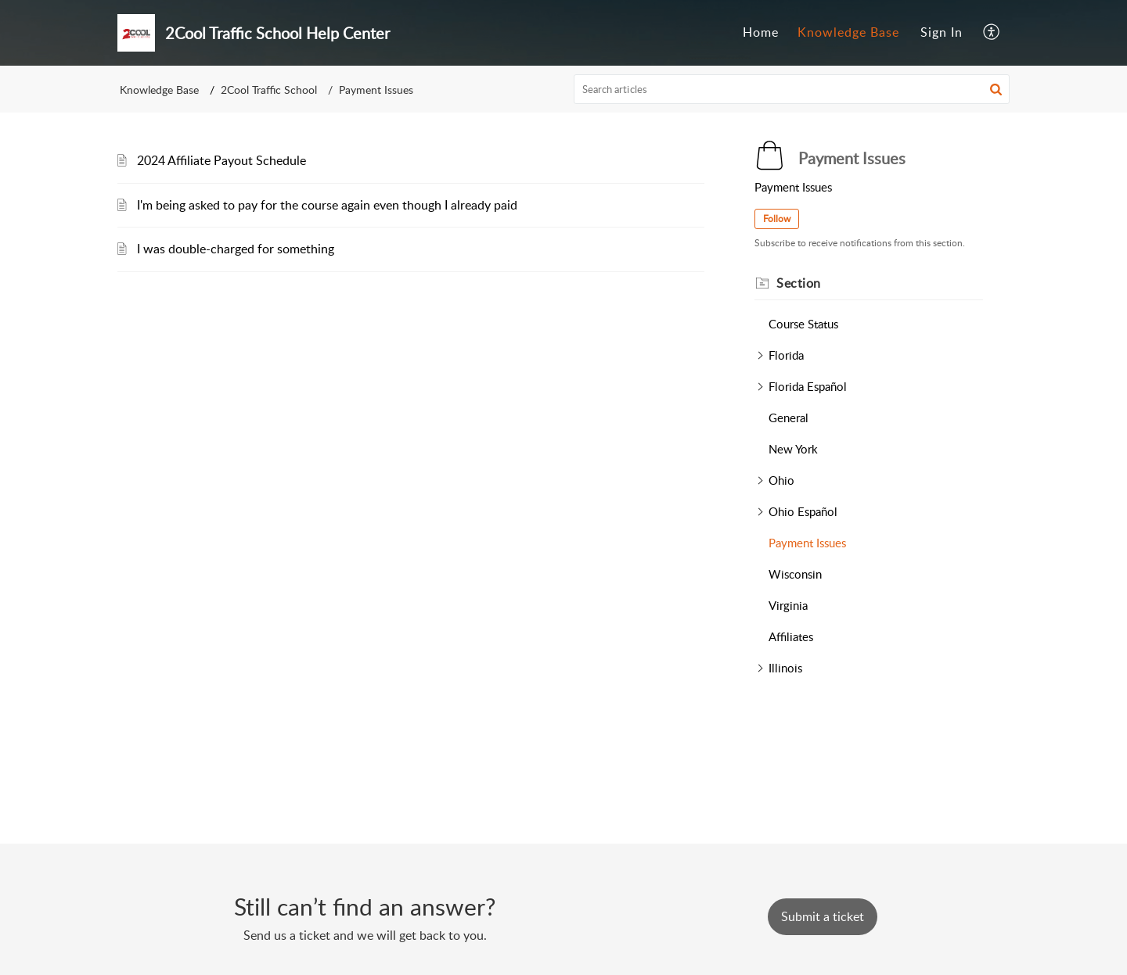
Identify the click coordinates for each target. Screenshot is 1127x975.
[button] (992, 33)
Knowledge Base (159, 89)
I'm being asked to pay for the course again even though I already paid (327, 204)
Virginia (788, 605)
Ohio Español (803, 511)
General (788, 417)
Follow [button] (776, 218)
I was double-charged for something (235, 248)
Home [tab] (761, 32)
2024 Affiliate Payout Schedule (221, 160)
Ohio (781, 480)
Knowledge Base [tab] (848, 32)
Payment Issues (807, 542)
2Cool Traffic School (269, 89)
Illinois (785, 668)
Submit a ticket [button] (822, 916)
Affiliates (791, 636)
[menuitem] (941, 33)
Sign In (941, 32)
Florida (786, 355)
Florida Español (808, 386)
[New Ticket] (822, 916)
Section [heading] (798, 283)
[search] (792, 89)
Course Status (803, 324)
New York (793, 449)
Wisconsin (795, 574)
